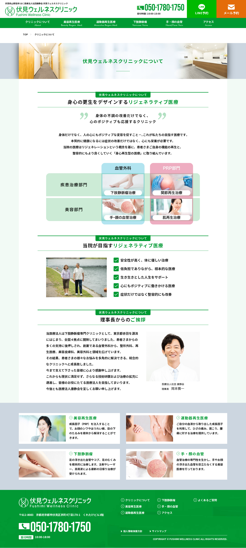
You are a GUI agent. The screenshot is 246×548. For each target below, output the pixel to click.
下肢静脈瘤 (140, 23)
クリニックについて (37, 23)
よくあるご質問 (207, 500)
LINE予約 (201, 13)
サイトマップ (159, 531)
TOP (25, 34)
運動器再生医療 (106, 23)
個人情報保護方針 (132, 531)
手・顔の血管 (174, 23)
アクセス (208, 23)
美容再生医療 (71, 23)
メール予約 (231, 13)
